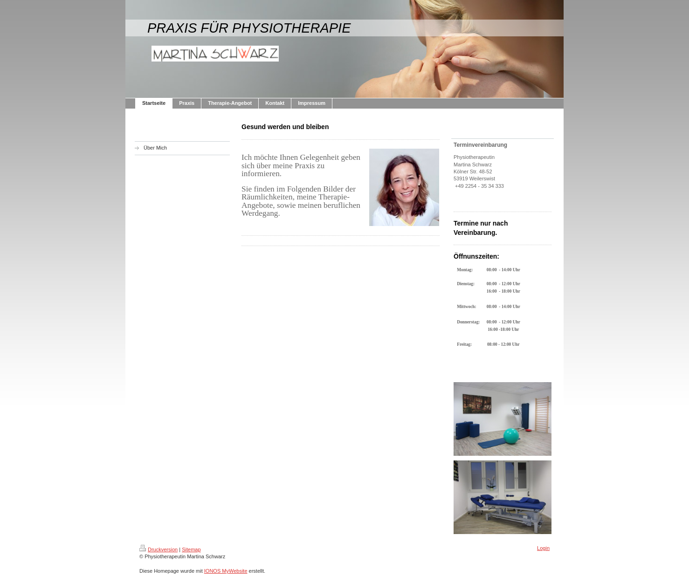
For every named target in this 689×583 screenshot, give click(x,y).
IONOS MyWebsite (226, 571)
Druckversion (158, 549)
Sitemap (191, 549)
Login (543, 548)
